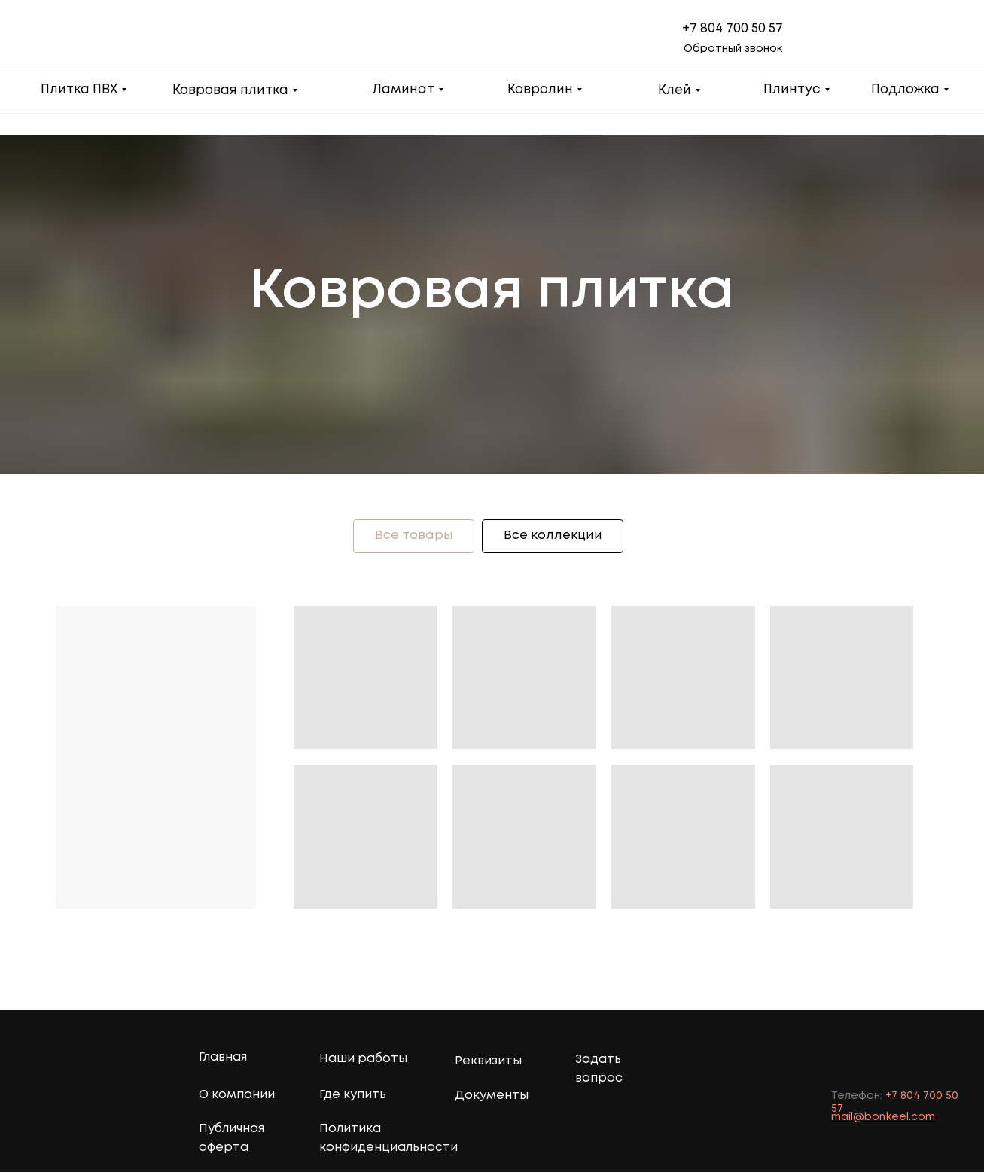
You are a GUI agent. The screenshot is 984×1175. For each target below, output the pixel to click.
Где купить (352, 1097)
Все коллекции (557, 537)
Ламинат (403, 90)
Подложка (905, 90)
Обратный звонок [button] (733, 48)
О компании (237, 1097)
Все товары (409, 537)
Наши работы (363, 1061)
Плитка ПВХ (79, 90)
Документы (492, 1098)
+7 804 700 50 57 (732, 29)
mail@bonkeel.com (883, 1120)
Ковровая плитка (230, 90)
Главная (223, 1060)
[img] (954, 1063)
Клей (674, 90)
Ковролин (540, 90)
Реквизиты (488, 1064)
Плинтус (792, 90)
